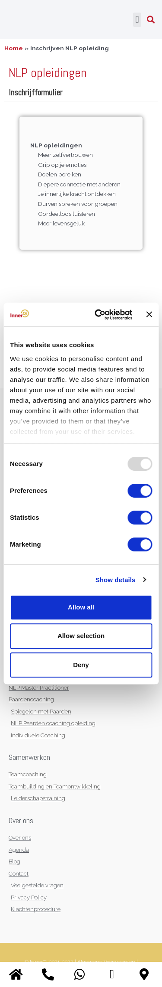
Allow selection (81, 635)
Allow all (81, 607)
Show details (115, 579)
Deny (81, 664)
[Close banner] (149, 314)
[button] (137, 20)
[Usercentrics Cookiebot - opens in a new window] (99, 314)
